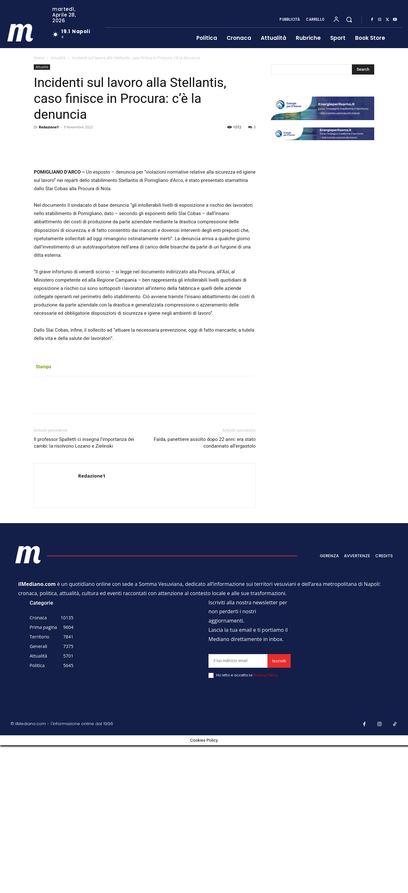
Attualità (58, 58)
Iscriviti (279, 809)
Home (39, 58)
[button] (349, 19)
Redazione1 (49, 127)
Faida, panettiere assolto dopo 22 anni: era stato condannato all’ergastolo (205, 590)
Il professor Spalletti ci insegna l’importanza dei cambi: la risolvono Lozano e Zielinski (84, 590)
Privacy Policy (265, 822)
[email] (237, 809)
